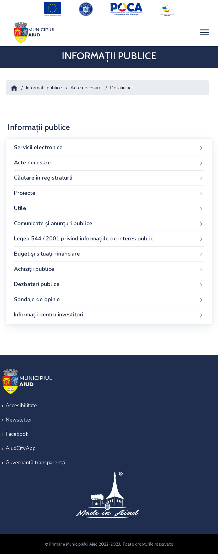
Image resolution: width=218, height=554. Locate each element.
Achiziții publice (109, 269)
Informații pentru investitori (109, 315)
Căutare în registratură (109, 178)
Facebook (17, 434)
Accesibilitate (21, 405)
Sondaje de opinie (109, 300)
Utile (109, 208)
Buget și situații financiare (109, 254)
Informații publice (44, 87)
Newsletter (19, 419)
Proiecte (109, 193)
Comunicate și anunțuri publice (109, 224)
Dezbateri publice (109, 284)
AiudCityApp (21, 448)
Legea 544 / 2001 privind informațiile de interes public (109, 239)
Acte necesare (86, 87)
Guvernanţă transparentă (35, 462)
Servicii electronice (109, 148)
